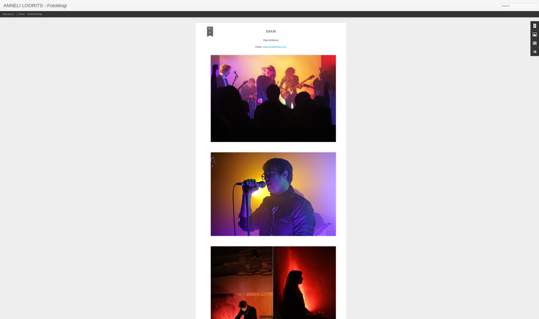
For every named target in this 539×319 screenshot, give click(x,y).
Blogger (280, 317)
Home (21, 14)
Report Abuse (290, 317)
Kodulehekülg (34, 14)
